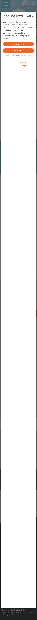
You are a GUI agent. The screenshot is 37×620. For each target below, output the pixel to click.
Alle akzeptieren (18, 44)
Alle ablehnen (18, 50)
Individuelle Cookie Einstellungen (18, 55)
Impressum (26, 65)
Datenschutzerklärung (22, 63)
